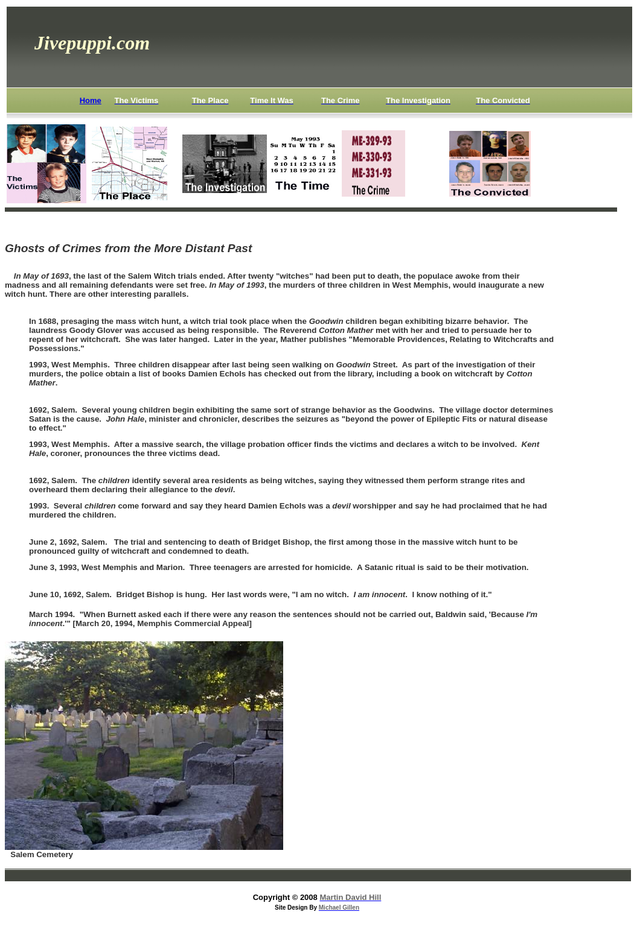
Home (90, 100)
